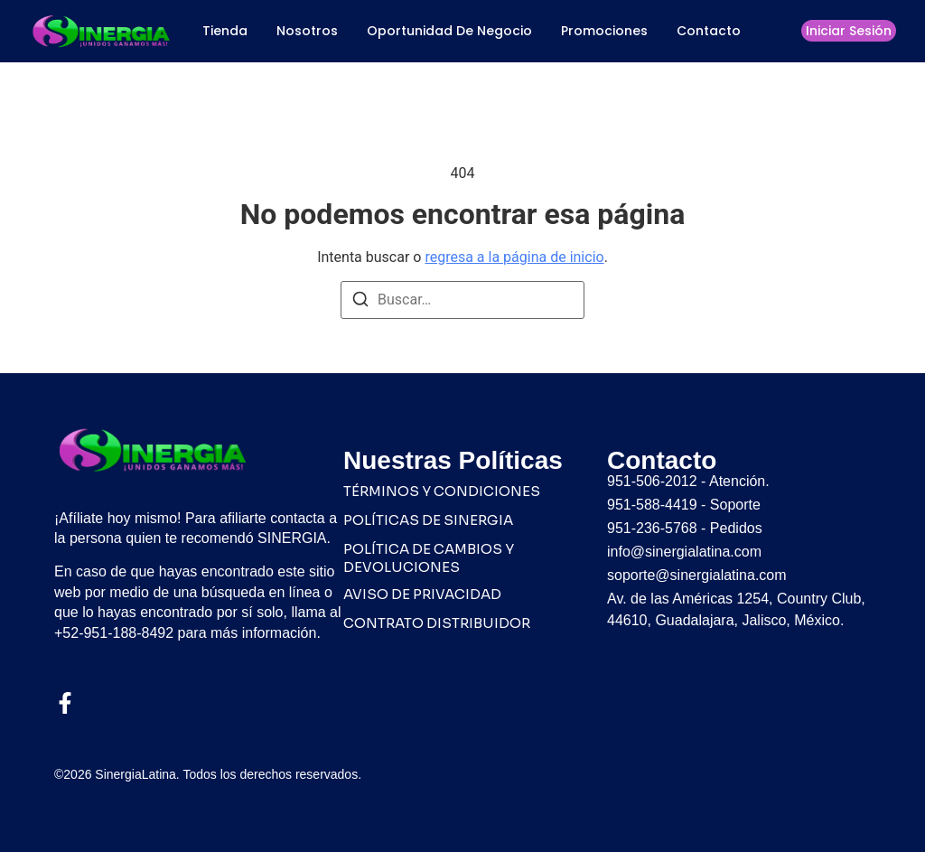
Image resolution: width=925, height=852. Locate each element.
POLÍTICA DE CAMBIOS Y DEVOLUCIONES (428, 558)
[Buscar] (360, 302)
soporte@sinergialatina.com (697, 575)
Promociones (604, 30)
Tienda (225, 30)
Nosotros (307, 30)
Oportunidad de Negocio (449, 30)
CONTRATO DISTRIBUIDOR (436, 623)
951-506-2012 (652, 481)
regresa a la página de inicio (514, 257)
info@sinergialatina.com (684, 551)
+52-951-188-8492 (113, 633)
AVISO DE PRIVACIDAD (422, 594)
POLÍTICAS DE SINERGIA (428, 520)
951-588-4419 (652, 504)
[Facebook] (65, 703)
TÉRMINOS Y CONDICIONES (441, 491)
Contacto (709, 30)
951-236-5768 (652, 528)
